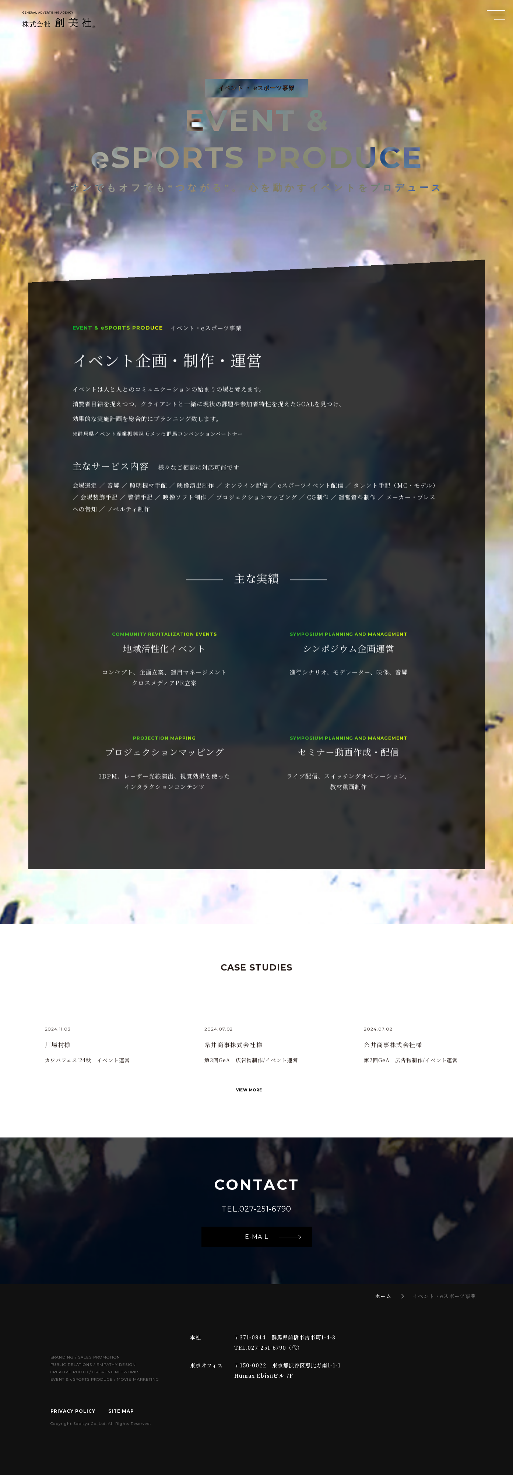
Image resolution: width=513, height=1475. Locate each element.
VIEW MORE (249, 1106)
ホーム (383, 1296)
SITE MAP (121, 1411)
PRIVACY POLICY (72, 1411)
